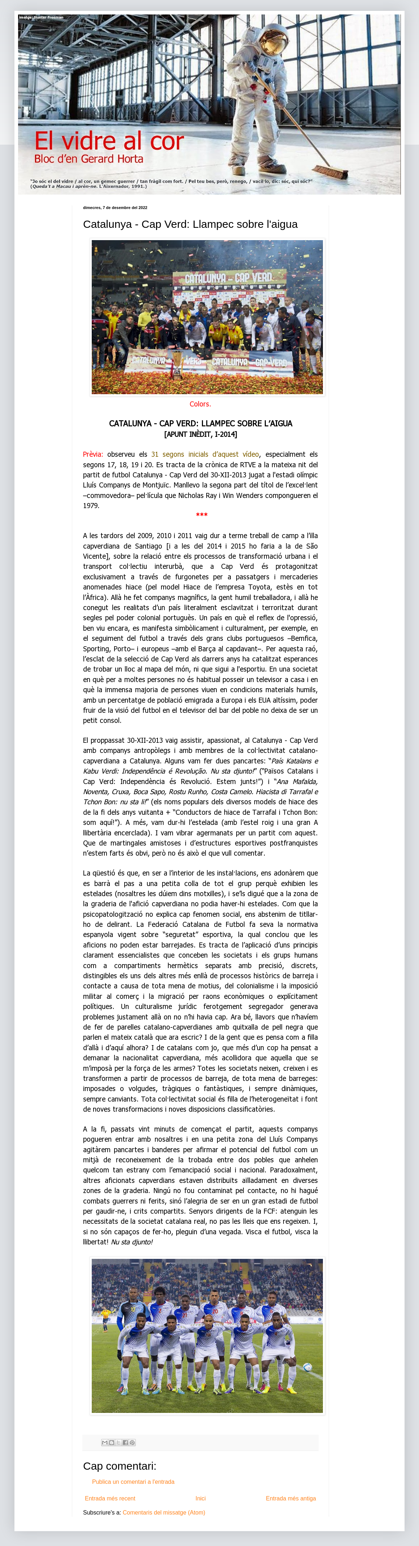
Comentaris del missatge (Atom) (164, 1512)
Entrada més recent (110, 1498)
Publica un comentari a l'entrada (133, 1482)
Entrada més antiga (291, 1498)
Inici (200, 1498)
